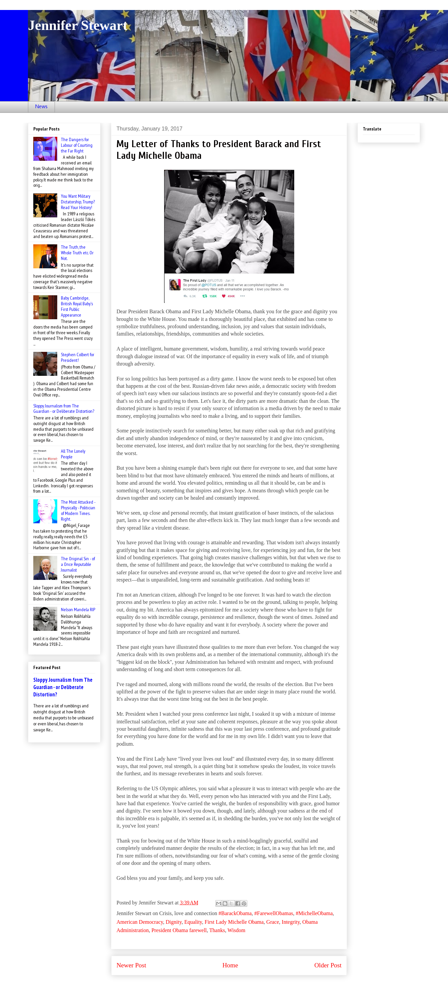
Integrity (291, 922)
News (41, 107)
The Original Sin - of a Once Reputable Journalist (78, 564)
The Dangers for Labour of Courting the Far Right (77, 145)
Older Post (327, 965)
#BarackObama (235, 913)
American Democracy (139, 922)
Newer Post (131, 965)
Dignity (174, 922)
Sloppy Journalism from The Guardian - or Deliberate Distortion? (63, 408)
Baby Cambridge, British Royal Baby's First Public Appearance (77, 306)
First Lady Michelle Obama (234, 922)
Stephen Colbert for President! (77, 357)
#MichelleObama (314, 913)
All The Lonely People (73, 454)
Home (230, 965)
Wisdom (237, 930)
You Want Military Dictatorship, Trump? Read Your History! (78, 201)
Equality (193, 922)
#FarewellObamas (273, 913)
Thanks (217, 930)
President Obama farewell (179, 930)
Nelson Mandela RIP (78, 610)
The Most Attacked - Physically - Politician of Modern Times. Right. (78, 510)
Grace (272, 922)
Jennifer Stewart (77, 25)
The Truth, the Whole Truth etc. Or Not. (77, 252)
